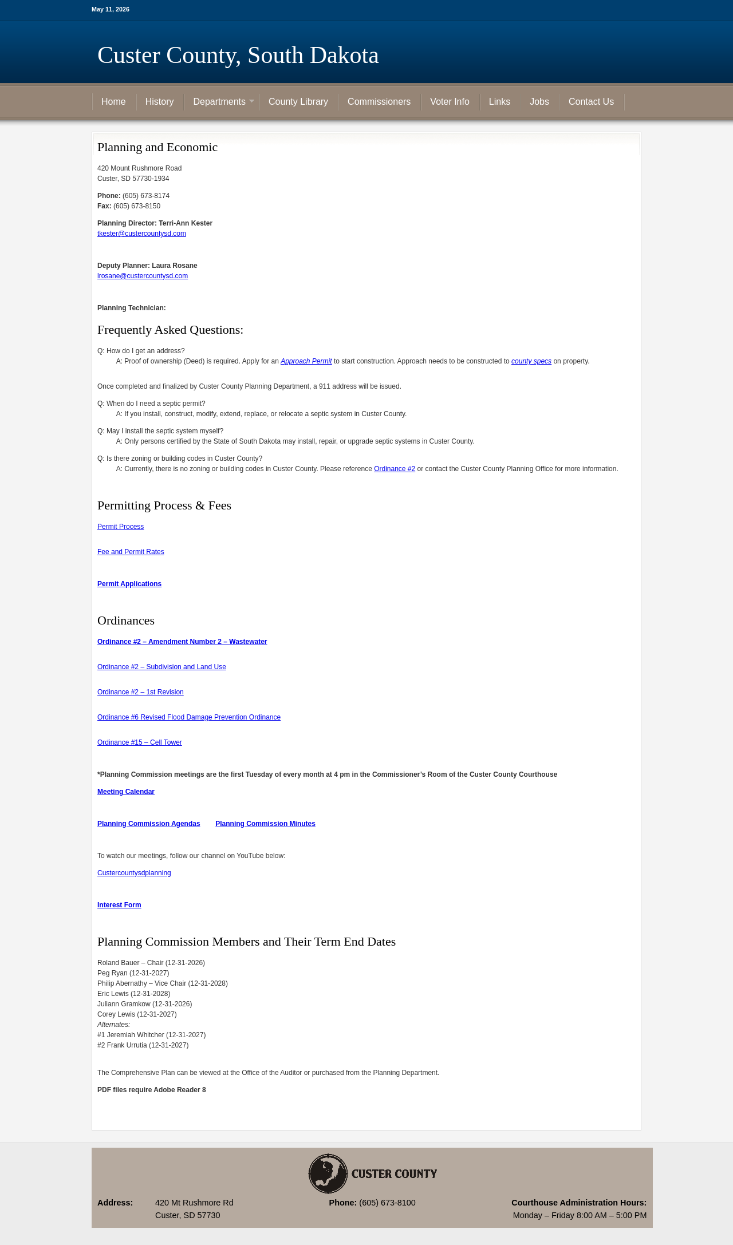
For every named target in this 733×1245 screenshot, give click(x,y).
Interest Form (119, 905)
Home (113, 101)
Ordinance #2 (394, 469)
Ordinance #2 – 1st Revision (140, 692)
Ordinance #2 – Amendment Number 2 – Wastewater (182, 642)
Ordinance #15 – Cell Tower (139, 742)
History (159, 101)
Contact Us (591, 101)
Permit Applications (129, 584)
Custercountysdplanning (134, 873)
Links (499, 101)
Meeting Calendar (126, 792)
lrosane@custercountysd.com (142, 276)
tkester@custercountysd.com (141, 234)
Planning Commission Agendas (148, 824)
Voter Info (450, 101)
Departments (219, 102)
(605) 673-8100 (387, 1202)
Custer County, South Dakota (238, 55)
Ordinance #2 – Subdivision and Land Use (161, 667)
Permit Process (120, 527)
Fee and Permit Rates (130, 552)
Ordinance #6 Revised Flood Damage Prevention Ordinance (189, 717)
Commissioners (379, 101)
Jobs (539, 101)
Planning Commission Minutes (265, 824)
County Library (298, 101)
